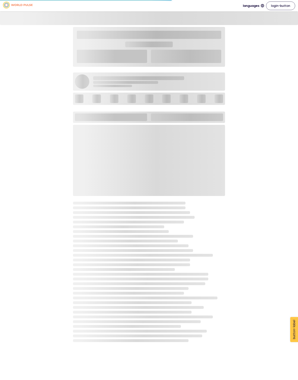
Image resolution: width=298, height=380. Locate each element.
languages (253, 6)
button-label (294, 329)
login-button (280, 6)
